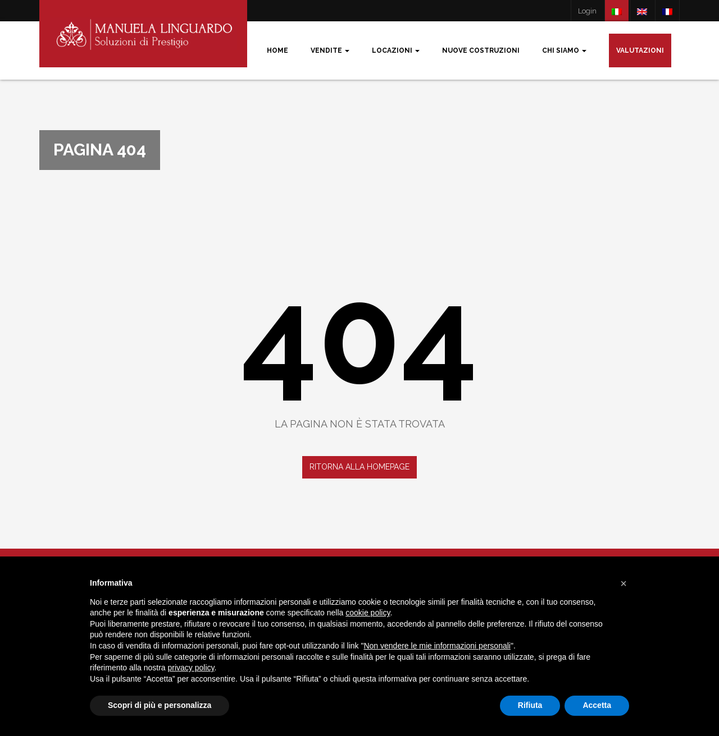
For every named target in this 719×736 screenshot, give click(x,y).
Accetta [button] (597, 705)
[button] (623, 583)
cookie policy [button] (367, 612)
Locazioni (396, 50)
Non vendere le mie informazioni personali (436, 645)
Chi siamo (564, 50)
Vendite (330, 50)
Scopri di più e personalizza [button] (159, 705)
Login (587, 11)
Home (277, 50)
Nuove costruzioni (481, 50)
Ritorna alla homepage (359, 466)
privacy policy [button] (191, 667)
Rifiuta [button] (530, 705)
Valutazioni (640, 50)
